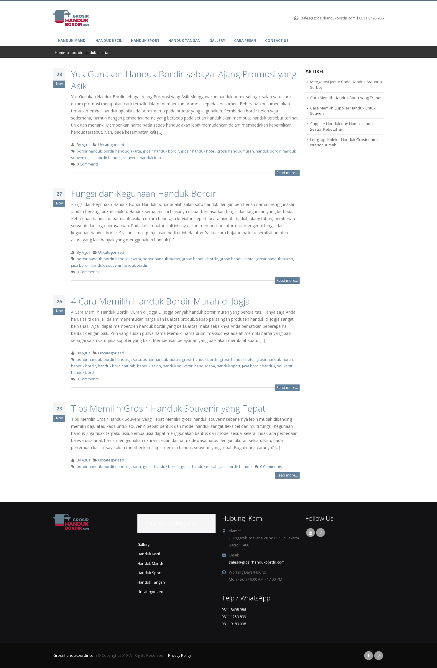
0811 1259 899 (233, 616)
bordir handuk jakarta (122, 151)
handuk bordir (268, 151)
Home (60, 52)
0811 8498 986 (371, 18)
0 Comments (88, 164)
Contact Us (276, 40)
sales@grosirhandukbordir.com (328, 18)
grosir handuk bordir (161, 151)
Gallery (217, 40)
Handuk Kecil (109, 40)
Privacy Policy (179, 655)
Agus (86, 144)
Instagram (320, 532)
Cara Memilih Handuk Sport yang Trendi (345, 97)
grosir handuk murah (235, 151)
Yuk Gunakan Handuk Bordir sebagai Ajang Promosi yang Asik (184, 80)
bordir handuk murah (161, 258)
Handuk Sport (145, 40)
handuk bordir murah (116, 366)
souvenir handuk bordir (144, 157)
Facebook (368, 655)
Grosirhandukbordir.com (75, 655)
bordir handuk (89, 151)
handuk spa (204, 366)
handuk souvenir (178, 366)
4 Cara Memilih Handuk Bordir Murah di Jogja (160, 301)
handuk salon (149, 366)
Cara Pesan (245, 40)
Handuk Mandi (72, 40)
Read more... (287, 172)
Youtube (310, 532)
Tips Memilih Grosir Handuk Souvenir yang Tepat (168, 408)
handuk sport (228, 366)
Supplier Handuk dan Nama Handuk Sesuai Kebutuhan (342, 126)
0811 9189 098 (233, 623)
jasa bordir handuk (104, 157)
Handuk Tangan (184, 40)
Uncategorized (111, 144)
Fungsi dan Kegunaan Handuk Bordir (143, 193)
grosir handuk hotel (198, 151)
